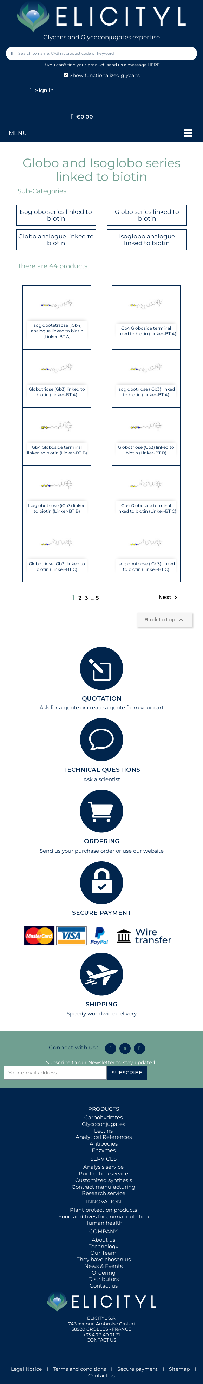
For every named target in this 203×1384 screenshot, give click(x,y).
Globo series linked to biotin (147, 215)
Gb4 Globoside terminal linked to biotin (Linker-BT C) (146, 508)
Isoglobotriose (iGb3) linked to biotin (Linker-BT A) (146, 391)
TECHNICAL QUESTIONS (101, 769)
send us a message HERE (133, 64)
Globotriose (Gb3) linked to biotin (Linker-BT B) (146, 450)
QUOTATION (102, 698)
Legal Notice (26, 1369)
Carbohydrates (103, 1117)
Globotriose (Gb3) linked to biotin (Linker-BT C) (57, 566)
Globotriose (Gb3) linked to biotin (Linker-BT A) (57, 391)
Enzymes (104, 1150)
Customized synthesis (103, 1180)
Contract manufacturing (103, 1186)
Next (169, 597)
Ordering (104, 1272)
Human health (103, 1223)
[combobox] (102, 53)
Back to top (164, 620)
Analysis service (103, 1166)
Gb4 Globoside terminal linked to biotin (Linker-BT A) (146, 330)
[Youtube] (139, 1048)
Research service (103, 1193)
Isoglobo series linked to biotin (56, 215)
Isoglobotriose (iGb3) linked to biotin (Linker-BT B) (57, 508)
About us (103, 1239)
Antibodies (104, 1143)
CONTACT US (101, 1340)
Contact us (104, 1285)
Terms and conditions (79, 1369)
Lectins (103, 1130)
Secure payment (137, 1369)
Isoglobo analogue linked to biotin (147, 240)
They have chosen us (104, 1259)
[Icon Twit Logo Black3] (125, 1048)
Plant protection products (103, 1210)
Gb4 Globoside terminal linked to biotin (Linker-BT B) (57, 450)
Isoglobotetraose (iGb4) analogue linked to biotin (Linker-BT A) (57, 331)
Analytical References (104, 1137)
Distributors (103, 1279)
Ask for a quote (59, 707)
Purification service (103, 1173)
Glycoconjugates (103, 1124)
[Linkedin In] (110, 1048)
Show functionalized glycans (102, 75)
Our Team (103, 1252)
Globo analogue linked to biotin (56, 240)
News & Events (103, 1266)
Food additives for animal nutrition (103, 1216)
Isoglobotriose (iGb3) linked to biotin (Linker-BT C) (146, 566)
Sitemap (179, 1369)
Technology (103, 1246)
